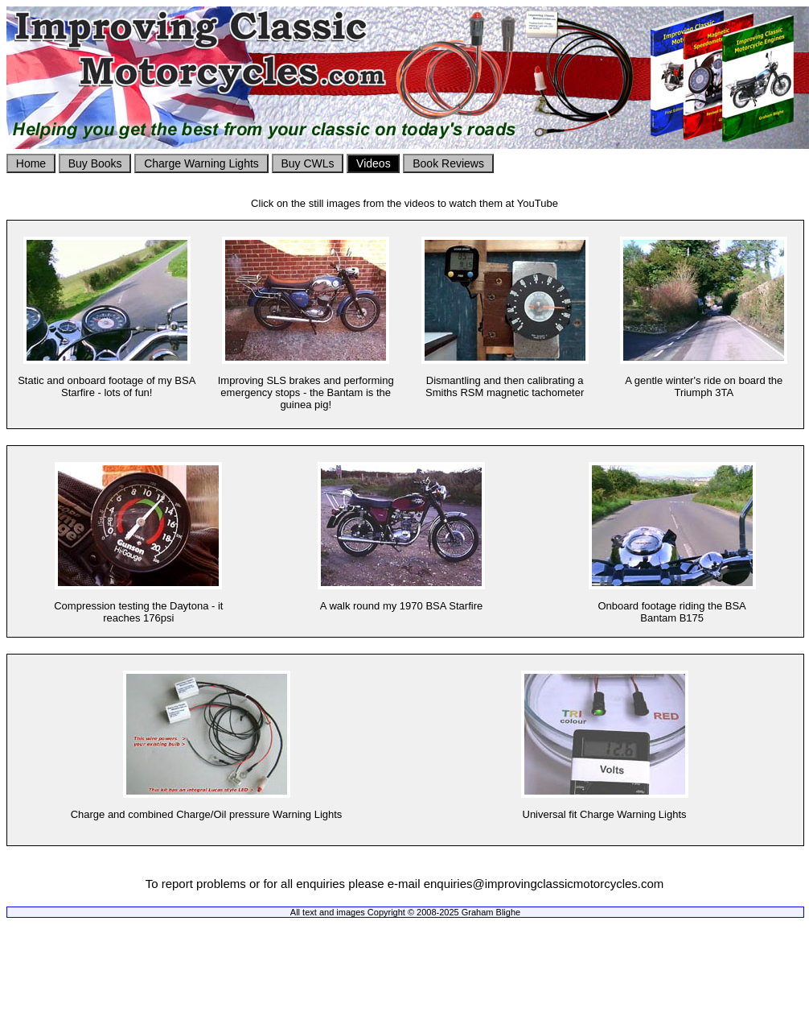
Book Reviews (448, 163)
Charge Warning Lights (201, 163)
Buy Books (95, 163)
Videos (373, 163)
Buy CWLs (308, 163)
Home (31, 163)
